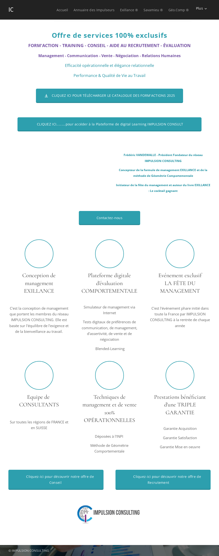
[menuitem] (45, 10)
